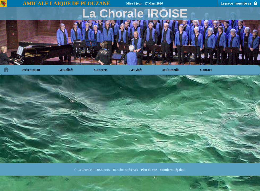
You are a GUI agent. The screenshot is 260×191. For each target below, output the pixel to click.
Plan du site (149, 170)
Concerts (100, 70)
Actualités (65, 70)
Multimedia (171, 70)
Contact (206, 70)
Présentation (30, 70)
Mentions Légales (172, 170)
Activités (135, 70)
